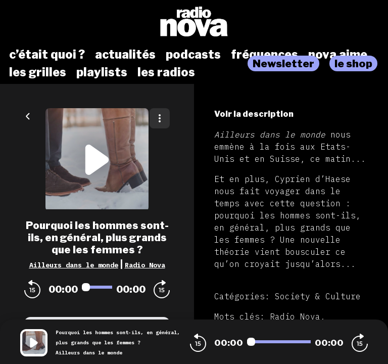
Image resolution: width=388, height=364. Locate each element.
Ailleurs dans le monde (73, 264)
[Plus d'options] (160, 118)
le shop (353, 63)
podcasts (193, 55)
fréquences (264, 55)
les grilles (37, 72)
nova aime (337, 55)
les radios (166, 72)
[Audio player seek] (97, 287)
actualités (125, 55)
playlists (101, 72)
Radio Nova (145, 264)
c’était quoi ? (47, 55)
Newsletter (283, 63)
